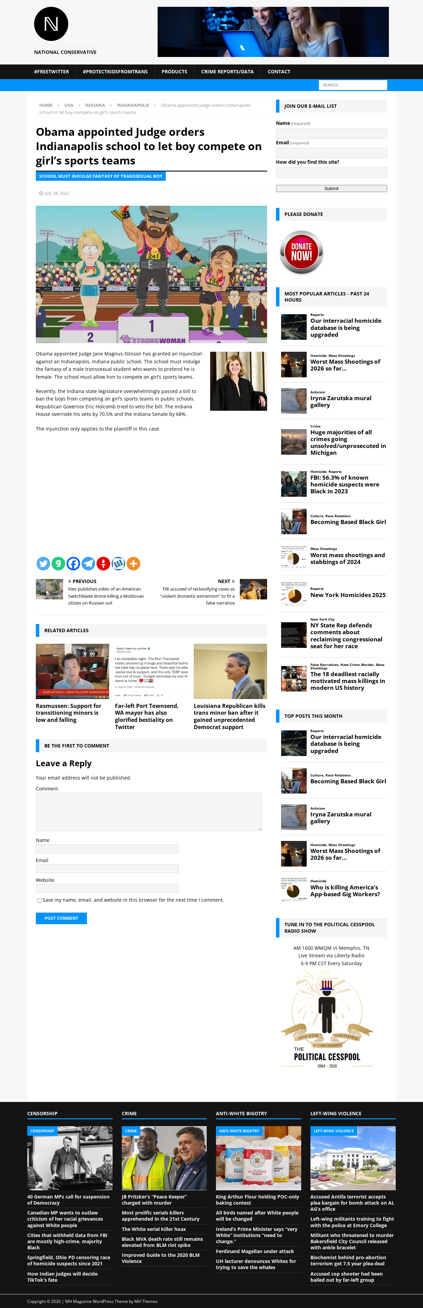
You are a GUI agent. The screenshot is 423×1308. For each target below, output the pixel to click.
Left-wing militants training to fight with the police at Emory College (352, 1222)
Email (42, 860)
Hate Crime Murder (357, 665)
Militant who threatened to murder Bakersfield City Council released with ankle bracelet (352, 1241)
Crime (315, 426)
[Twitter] (43, 563)
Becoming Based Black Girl (348, 522)
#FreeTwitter (51, 71)
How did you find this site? (307, 162)
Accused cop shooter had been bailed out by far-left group (346, 1276)
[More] (133, 563)
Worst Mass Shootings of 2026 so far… (345, 365)
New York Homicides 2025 (348, 595)
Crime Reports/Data (227, 71)
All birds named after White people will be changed (257, 1215)
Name (42, 840)
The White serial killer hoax (154, 1229)
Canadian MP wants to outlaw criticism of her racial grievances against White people (65, 1218)
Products (174, 71)
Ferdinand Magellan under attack (255, 1251)
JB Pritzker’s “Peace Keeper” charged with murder (154, 1199)
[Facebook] (73, 563)
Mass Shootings (342, 355)
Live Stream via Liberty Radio (331, 955)
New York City (322, 619)
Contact (279, 71)
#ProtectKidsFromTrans (115, 71)
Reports (317, 315)
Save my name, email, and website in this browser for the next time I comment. (133, 900)
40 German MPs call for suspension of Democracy (68, 1199)
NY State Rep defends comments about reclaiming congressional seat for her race (346, 636)
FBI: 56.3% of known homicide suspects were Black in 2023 (344, 484)
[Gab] (58, 563)
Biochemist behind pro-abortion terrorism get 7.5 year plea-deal (348, 1260)
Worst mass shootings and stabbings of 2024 (347, 558)
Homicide (318, 355)
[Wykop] (118, 563)
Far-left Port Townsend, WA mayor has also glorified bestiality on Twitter (147, 716)
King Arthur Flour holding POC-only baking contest (257, 1199)
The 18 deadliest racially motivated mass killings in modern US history (347, 681)
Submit (331, 188)
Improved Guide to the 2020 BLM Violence (161, 1258)
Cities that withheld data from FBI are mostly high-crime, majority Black (67, 1241)
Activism (317, 392)
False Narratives (324, 665)
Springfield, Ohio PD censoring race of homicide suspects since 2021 (68, 1260)
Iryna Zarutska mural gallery (340, 401)
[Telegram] (88, 563)
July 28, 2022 (57, 193)
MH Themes (146, 1301)
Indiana (95, 105)
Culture (316, 516)
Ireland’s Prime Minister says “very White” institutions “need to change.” (256, 1235)
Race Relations (338, 516)
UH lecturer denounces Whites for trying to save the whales (256, 1264)
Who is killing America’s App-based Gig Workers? (345, 891)
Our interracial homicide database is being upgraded (345, 327)
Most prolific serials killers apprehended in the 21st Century (161, 1215)
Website (45, 880)
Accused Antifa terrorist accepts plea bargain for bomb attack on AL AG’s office (352, 1202)
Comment (47, 788)
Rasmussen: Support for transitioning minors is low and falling (68, 713)
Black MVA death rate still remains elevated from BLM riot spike (162, 1242)
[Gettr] (103, 563)
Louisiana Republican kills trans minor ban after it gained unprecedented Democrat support (229, 716)
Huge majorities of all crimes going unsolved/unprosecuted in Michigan (348, 442)
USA (68, 105)
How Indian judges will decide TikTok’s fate (62, 1276)
